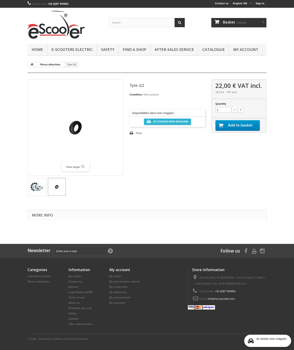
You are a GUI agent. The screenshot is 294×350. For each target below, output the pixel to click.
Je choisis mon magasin (167, 121)
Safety (107, 49)
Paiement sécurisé (80, 308)
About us (74, 302)
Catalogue (213, 49)
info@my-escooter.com (221, 298)
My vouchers (117, 302)
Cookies (73, 318)
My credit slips (118, 286)
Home (37, 49)
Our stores (75, 276)
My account (245, 49)
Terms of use (76, 297)
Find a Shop (134, 49)
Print (139, 133)
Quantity (220, 103)
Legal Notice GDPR (80, 292)
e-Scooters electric (72, 49)
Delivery (73, 286)
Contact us (221, 3)
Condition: (136, 94)
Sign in (260, 3)
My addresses (118, 292)
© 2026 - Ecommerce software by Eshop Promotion (58, 338)
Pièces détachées (39, 281)
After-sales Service (174, 49)
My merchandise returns (124, 281)
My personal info (119, 297)
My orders (115, 276)
